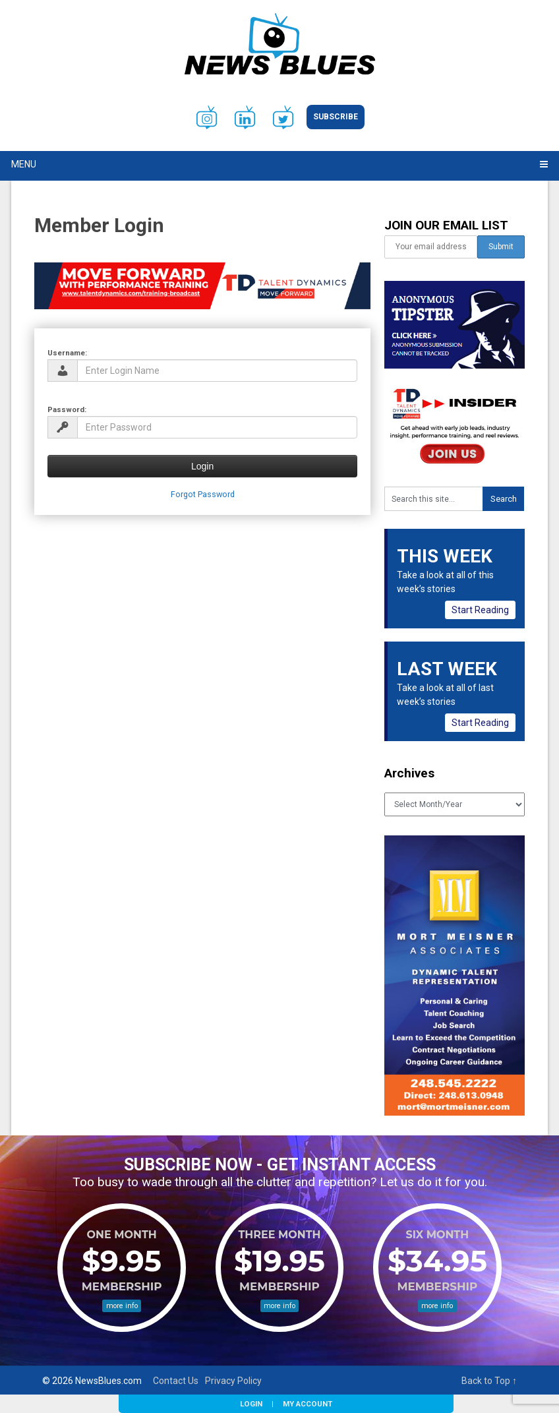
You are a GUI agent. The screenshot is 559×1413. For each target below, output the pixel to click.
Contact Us (175, 1380)
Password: (66, 409)
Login (251, 1403)
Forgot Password (203, 494)
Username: (67, 352)
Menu (23, 164)
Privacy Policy (233, 1380)
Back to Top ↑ (489, 1380)
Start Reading (480, 610)
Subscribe (335, 116)
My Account (307, 1403)
